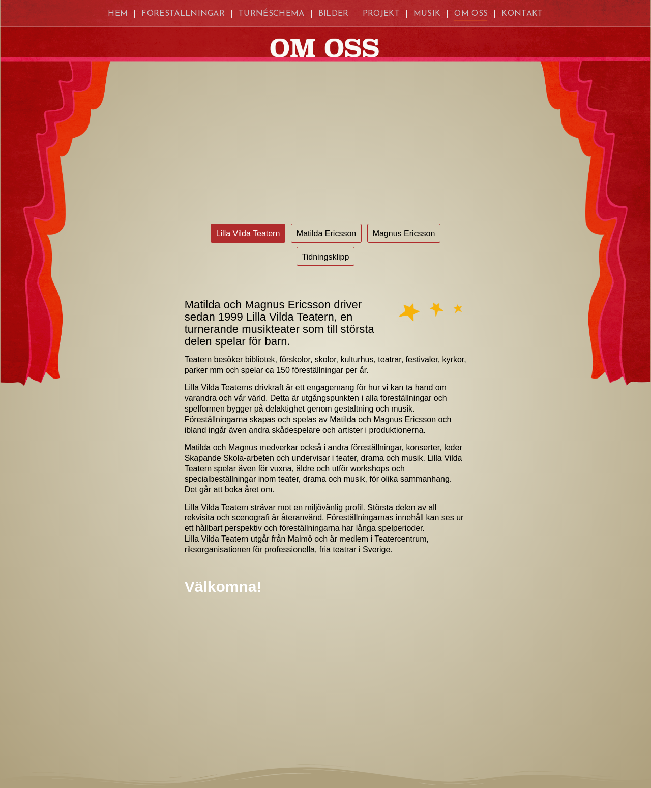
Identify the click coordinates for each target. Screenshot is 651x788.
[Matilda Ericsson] (326, 233)
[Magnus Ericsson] (404, 233)
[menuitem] (117, 13)
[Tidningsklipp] (326, 256)
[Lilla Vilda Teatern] (248, 233)
